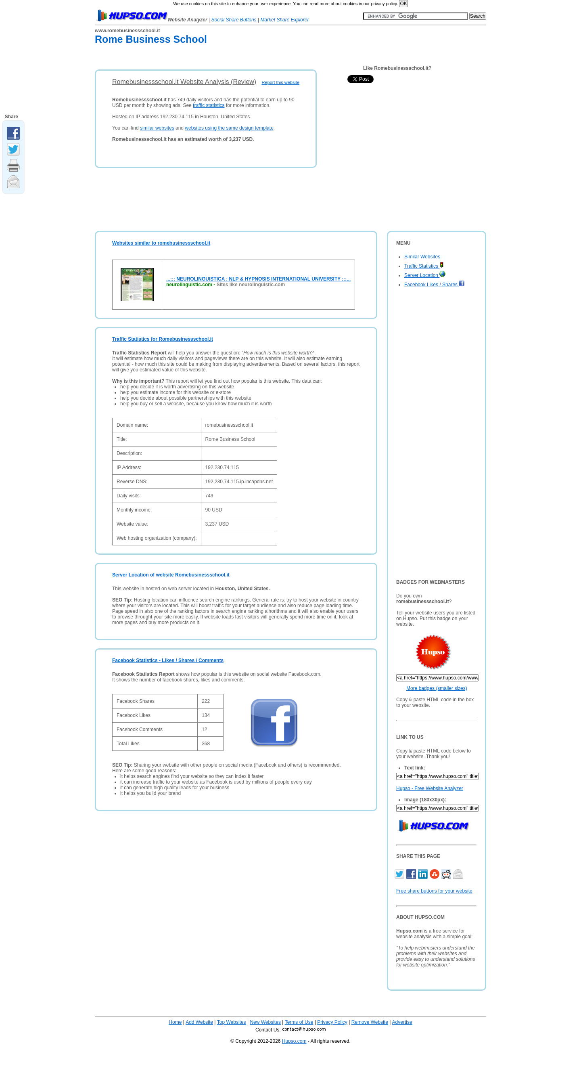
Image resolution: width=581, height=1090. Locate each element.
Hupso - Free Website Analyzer (429, 788)
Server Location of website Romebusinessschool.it (171, 575)
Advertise (402, 1022)
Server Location (424, 275)
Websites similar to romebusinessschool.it (161, 243)
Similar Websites (422, 257)
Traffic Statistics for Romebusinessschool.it (162, 339)
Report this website (280, 82)
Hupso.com (294, 1041)
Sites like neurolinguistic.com (251, 284)
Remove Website (369, 1022)
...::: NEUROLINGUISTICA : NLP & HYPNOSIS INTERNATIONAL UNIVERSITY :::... (258, 279)
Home (175, 1022)
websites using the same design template (229, 128)
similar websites (157, 128)
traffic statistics (208, 105)
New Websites (265, 1022)
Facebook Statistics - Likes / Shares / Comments (168, 660)
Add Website (199, 1022)
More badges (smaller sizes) (436, 688)
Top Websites (231, 1022)
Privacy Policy (332, 1022)
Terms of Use (299, 1022)
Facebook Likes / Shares (434, 284)
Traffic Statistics (424, 266)
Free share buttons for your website (434, 891)
